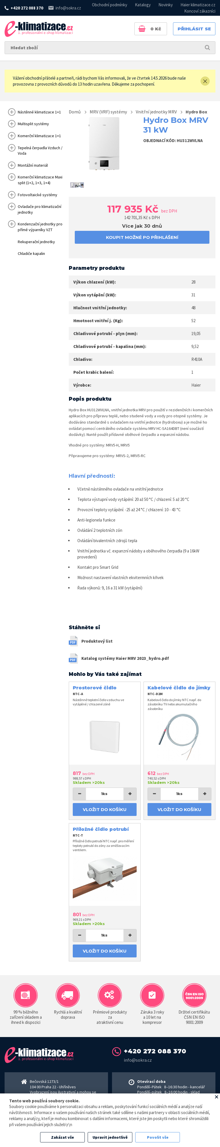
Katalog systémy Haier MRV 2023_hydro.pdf (125, 658)
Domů (75, 112)
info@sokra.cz (68, 8)
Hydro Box (196, 112)
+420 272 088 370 (27, 8)
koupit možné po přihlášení (142, 237)
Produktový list (97, 641)
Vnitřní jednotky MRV (156, 112)
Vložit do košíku (105, 809)
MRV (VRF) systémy (108, 112)
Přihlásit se (194, 29)
